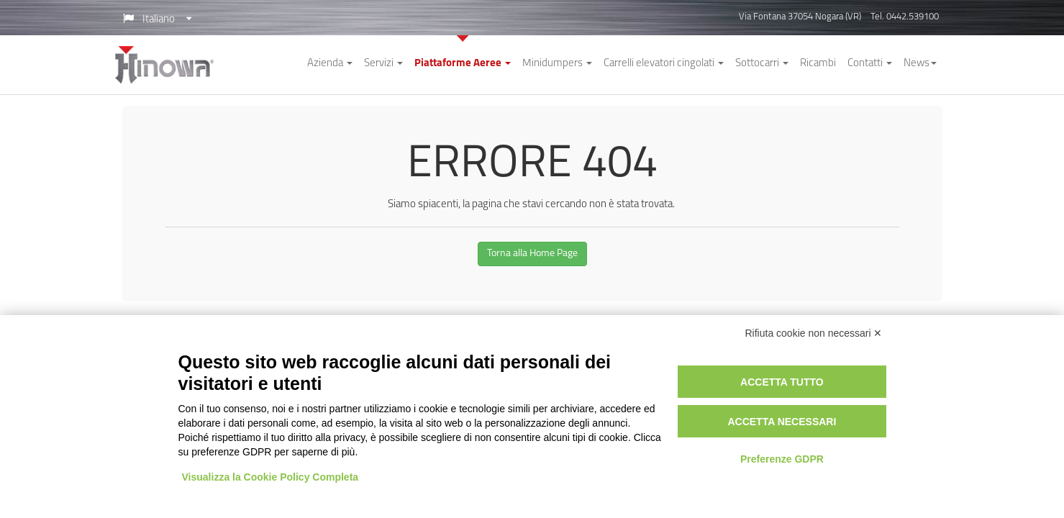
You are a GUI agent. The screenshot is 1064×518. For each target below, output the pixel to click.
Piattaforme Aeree (462, 63)
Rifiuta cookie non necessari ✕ (814, 333)
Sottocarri (761, 63)
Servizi (383, 63)
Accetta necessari (781, 421)
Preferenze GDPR (782, 459)
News (920, 63)
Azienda (330, 63)
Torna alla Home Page (532, 253)
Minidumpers (557, 63)
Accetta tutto (782, 382)
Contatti (869, 63)
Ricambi (818, 63)
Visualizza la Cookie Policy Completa (270, 477)
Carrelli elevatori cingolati (664, 63)
